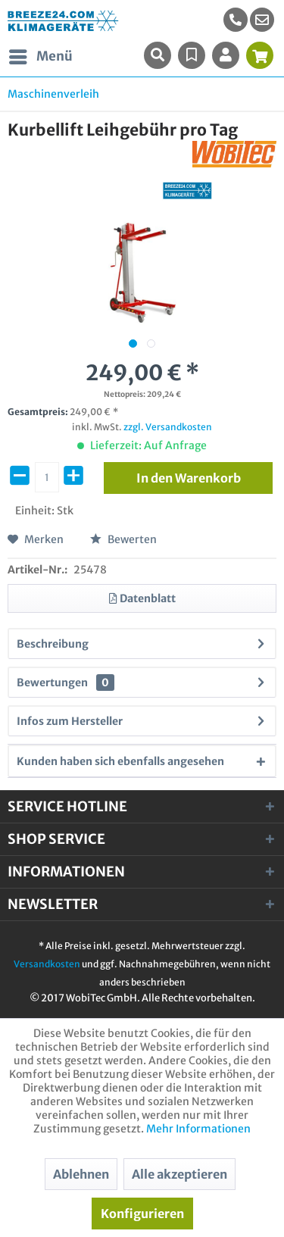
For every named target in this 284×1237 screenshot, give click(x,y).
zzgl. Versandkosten (167, 427)
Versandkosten (47, 964)
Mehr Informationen (198, 1128)
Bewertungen (52, 682)
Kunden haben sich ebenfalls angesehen (120, 761)
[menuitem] (262, 20)
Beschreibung (53, 644)
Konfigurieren (142, 1213)
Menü (41, 54)
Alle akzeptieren (179, 1174)
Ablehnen (81, 1174)
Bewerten (123, 539)
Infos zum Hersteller (70, 721)
